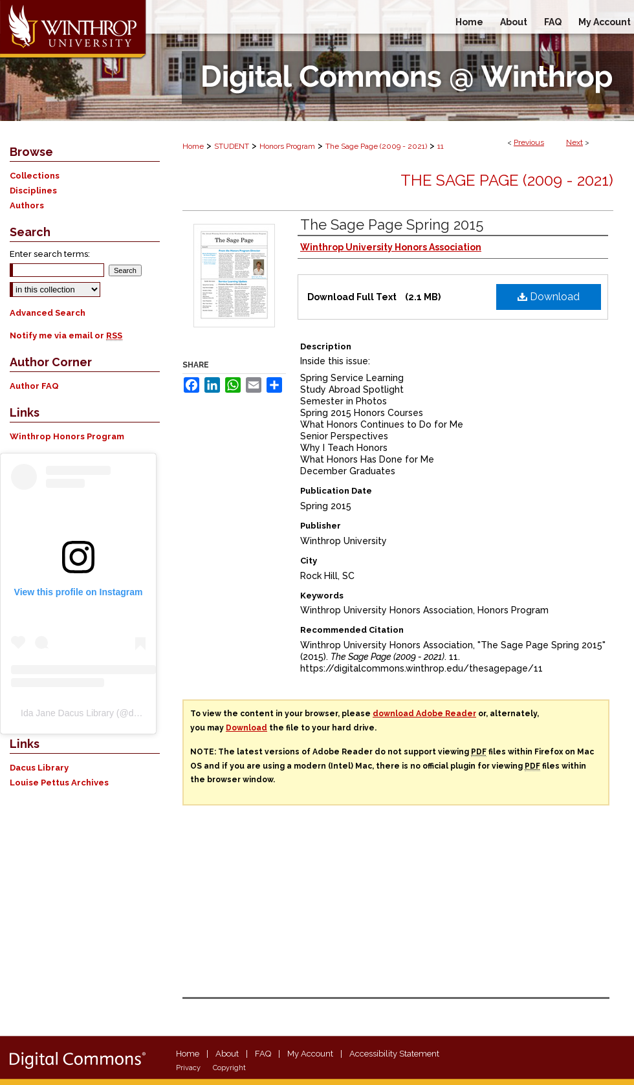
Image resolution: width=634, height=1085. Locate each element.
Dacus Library (39, 768)
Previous (529, 142)
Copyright (229, 1068)
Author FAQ (34, 386)
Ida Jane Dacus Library (67, 713)
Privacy (188, 1068)
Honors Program (287, 146)
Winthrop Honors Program (67, 436)
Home (193, 146)
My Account (310, 1053)
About (227, 1053)
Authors (27, 205)
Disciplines (33, 190)
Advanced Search (47, 313)
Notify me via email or (66, 335)
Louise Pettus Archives (59, 782)
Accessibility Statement (394, 1053)
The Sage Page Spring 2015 (391, 224)
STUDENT (231, 146)
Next (574, 142)
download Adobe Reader (424, 713)
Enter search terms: (50, 254)
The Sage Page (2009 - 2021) (376, 146)
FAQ (263, 1053)
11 (440, 146)
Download (549, 296)
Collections (35, 176)
